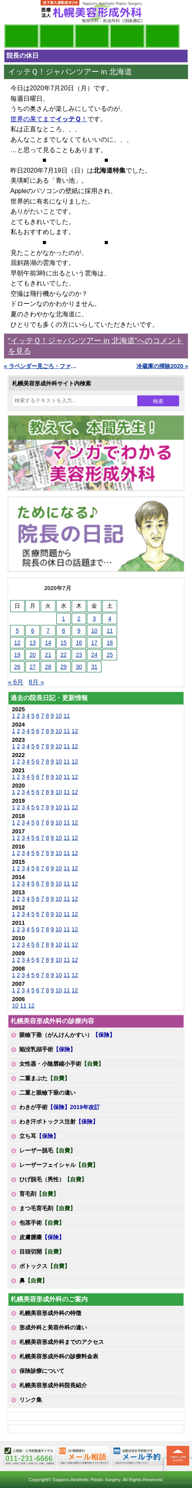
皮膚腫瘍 (41, 1237)
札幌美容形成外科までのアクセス (61, 1342)
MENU (16, 12)
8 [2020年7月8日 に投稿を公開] (63, 630)
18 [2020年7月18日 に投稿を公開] (110, 642)
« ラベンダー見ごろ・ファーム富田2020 (41, 366)
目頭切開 (41, 1251)
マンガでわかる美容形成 (56, 36)
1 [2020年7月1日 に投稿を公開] (63, 618)
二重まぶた (44, 1078)
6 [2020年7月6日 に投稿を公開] (32, 630)
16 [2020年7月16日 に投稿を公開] (79, 642)
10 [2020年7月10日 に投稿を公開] (94, 630)
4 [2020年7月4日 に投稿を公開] (109, 618)
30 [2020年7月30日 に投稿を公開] (79, 667)
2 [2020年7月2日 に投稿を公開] (79, 618)
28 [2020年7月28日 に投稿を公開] (48, 667)
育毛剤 (39, 1194)
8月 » (36, 682)
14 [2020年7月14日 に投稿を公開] (48, 642)
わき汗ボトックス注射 (58, 1121)
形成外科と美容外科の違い (53, 1327)
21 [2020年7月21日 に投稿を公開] (48, 654)
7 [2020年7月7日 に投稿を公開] (48, 630)
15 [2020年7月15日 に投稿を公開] (63, 642)
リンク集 (30, 1399)
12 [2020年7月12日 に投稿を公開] (17, 642)
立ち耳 (39, 1136)
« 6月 (15, 682)
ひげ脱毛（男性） (53, 1179)
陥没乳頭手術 (47, 1049)
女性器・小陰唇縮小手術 (61, 1064)
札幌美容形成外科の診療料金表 (58, 1356)
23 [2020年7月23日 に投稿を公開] (79, 654)
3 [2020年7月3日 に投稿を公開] (94, 618)
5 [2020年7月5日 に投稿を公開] (17, 630)
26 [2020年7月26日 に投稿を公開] (17, 667)
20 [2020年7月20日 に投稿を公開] (32, 654)
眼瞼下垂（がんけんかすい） (67, 1035)
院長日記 (21, 36)
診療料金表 (127, 36)
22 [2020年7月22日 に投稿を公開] (63, 654)
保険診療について (41, 1371)
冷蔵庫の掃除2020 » (162, 366)
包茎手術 (41, 1222)
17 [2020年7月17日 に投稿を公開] (94, 642)
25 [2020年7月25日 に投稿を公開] (110, 654)
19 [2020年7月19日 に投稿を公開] (17, 654)
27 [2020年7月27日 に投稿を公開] (32, 667)
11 (67, 715)
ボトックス (44, 1266)
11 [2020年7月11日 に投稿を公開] (110, 630)
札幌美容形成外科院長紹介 (53, 1385)
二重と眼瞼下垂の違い (47, 1092)
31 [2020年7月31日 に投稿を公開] (94, 667)
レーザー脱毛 (47, 1150)
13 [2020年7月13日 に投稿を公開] (32, 642)
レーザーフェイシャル (58, 1165)
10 (59, 715)
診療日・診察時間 (162, 36)
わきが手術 (59, 1107)
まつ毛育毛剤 (47, 1208)
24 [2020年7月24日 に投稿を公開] (94, 654)
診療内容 (92, 36)
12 (75, 731)
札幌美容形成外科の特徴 (50, 1313)
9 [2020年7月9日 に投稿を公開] (79, 630)
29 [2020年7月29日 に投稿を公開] (63, 667)
